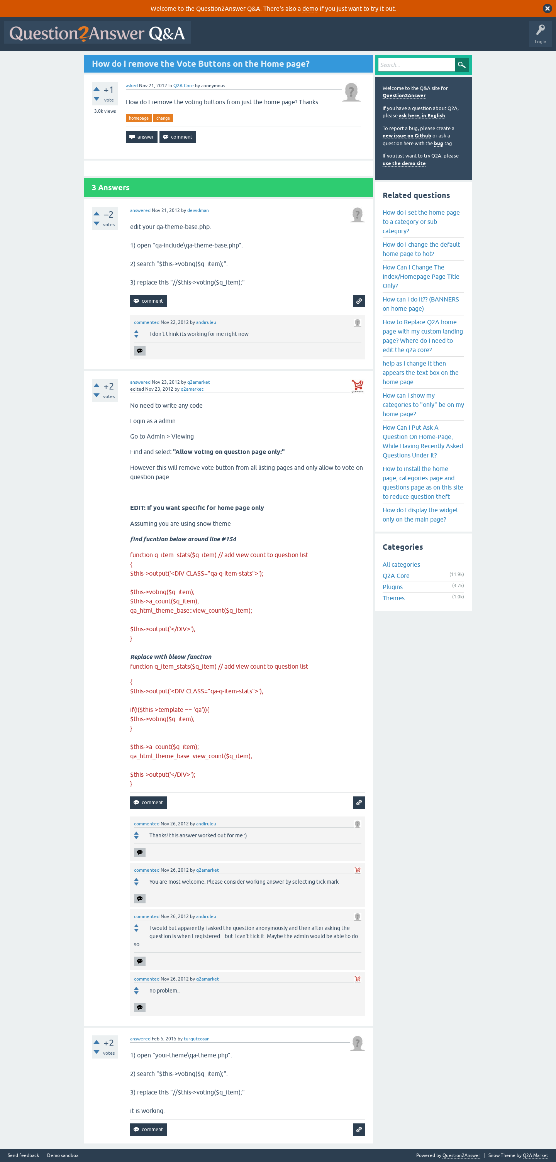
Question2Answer (404, 95)
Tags (324, 38)
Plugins (393, 586)
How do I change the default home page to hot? (421, 249)
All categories (401, 564)
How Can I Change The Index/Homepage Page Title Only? (421, 276)
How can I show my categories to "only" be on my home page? (423, 404)
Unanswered (295, 38)
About (432, 38)
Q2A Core (183, 85)
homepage (139, 118)
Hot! (265, 38)
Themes (394, 598)
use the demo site (404, 163)
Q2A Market (535, 1155)
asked (132, 85)
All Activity (208, 38)
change (163, 118)
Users (349, 38)
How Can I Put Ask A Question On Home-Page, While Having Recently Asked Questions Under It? (423, 441)
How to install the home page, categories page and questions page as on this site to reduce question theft (423, 482)
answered (140, 210)
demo (310, 8)
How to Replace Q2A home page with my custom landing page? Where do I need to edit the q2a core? (423, 335)
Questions (238, 38)
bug (438, 143)
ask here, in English (422, 116)
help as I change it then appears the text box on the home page (421, 372)
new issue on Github (407, 136)
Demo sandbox (62, 1155)
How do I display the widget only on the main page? (420, 514)
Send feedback (23, 1155)
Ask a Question (381, 38)
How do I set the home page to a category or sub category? (421, 221)
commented (146, 322)
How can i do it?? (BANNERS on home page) (421, 304)
